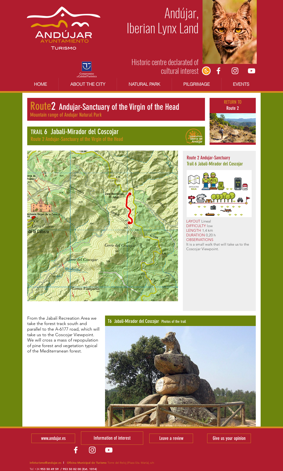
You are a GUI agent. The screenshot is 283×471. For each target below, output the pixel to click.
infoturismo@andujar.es (45, 462)
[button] (180, 376)
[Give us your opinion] (229, 438)
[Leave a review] (171, 438)
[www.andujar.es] (53, 438)
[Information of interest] (112, 438)
